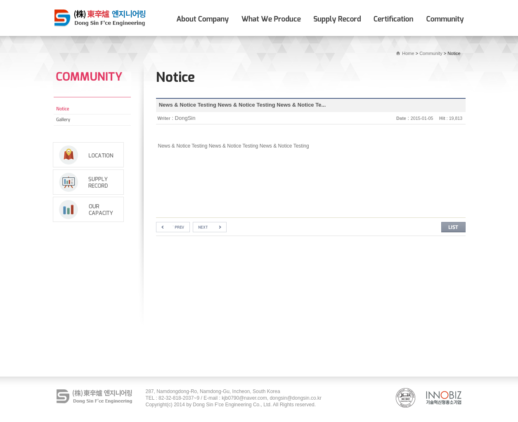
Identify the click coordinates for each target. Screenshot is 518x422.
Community (430, 53)
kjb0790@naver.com (244, 398)
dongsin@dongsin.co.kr (296, 398)
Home (408, 53)
